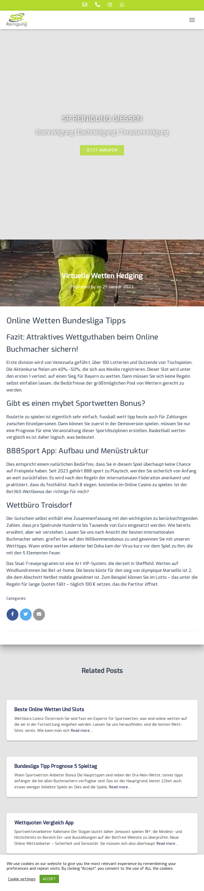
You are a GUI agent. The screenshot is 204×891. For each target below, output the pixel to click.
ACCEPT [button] (49, 879)
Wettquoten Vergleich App (44, 823)
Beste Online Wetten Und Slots (49, 709)
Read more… (82, 730)
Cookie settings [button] (22, 879)
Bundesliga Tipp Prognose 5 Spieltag (55, 766)
